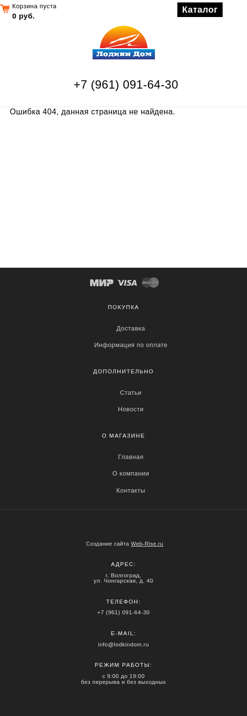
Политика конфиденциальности (123, 697)
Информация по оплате (131, 345)
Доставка (130, 328)
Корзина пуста (34, 6)
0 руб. (23, 16)
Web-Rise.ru (147, 544)
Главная (130, 456)
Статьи (130, 392)
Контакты (130, 490)
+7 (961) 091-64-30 (126, 84)
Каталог (200, 10)
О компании (131, 473)
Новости (131, 409)
